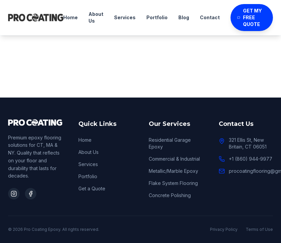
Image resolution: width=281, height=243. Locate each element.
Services (125, 17)
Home (70, 17)
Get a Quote (91, 188)
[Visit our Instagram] (14, 193)
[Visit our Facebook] (30, 193)
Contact (210, 17)
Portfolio (157, 17)
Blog (183, 17)
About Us (96, 17)
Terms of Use (259, 229)
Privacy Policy (224, 229)
